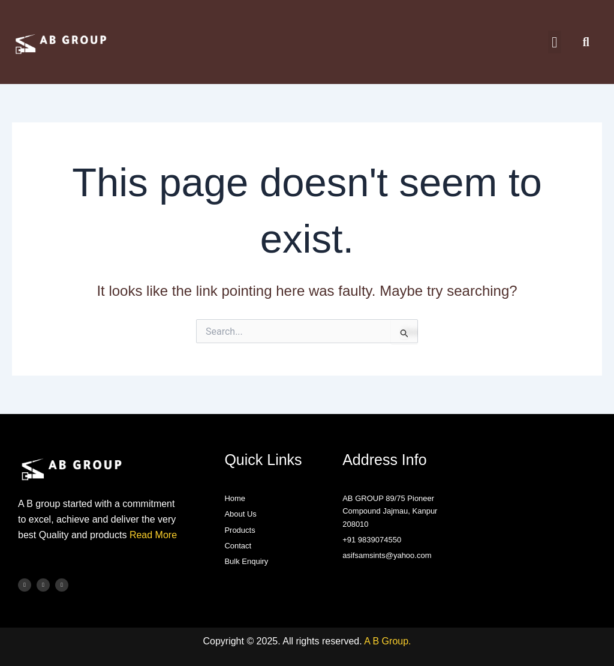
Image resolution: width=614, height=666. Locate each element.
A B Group (386, 641)
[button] (554, 42)
